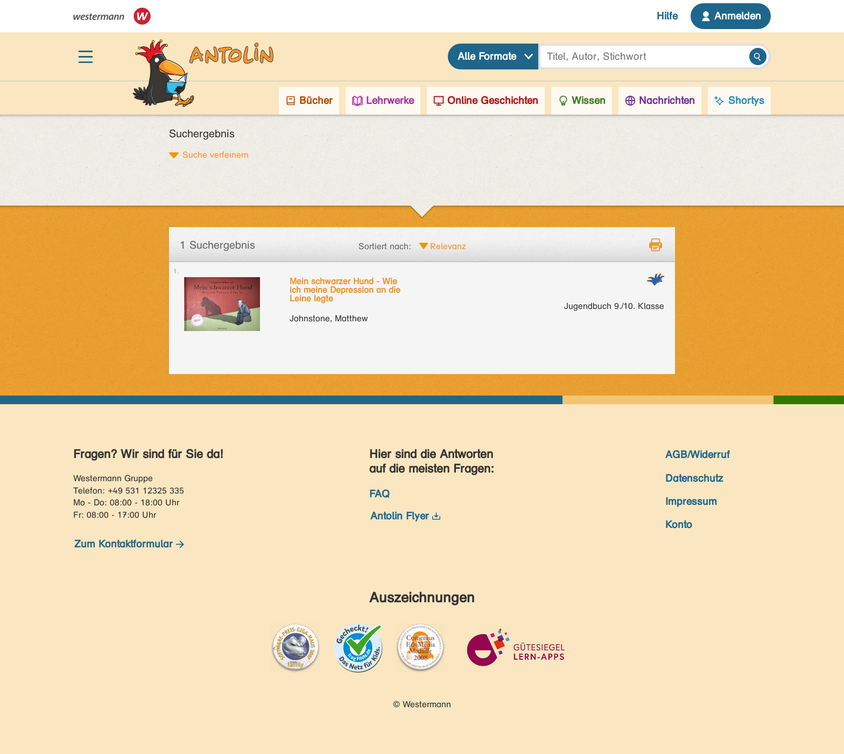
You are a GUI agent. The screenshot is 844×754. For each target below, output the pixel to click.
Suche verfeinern (215, 154)
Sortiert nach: (384, 246)
